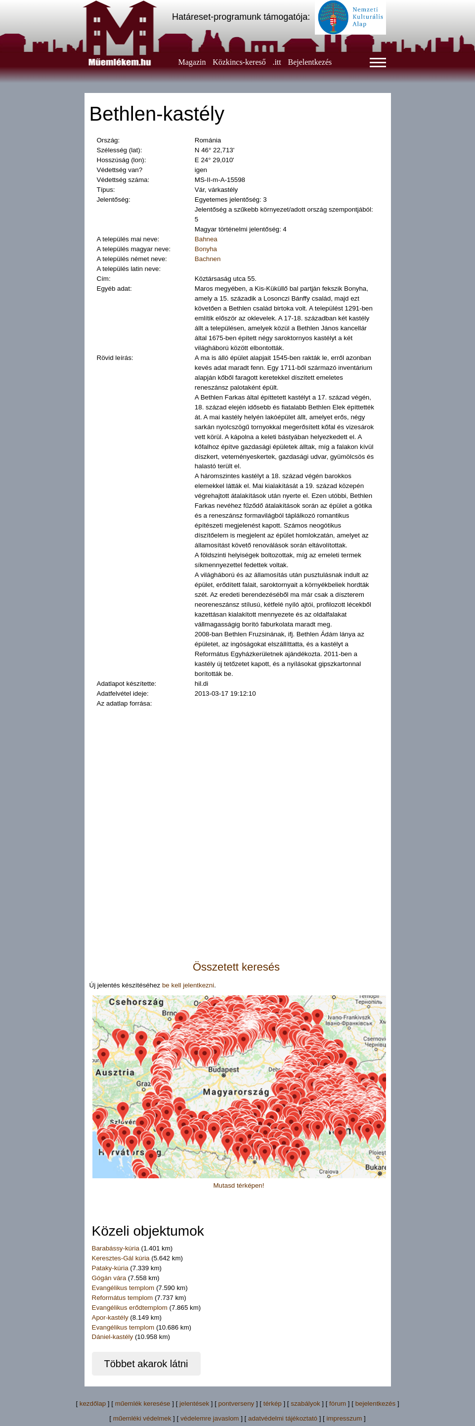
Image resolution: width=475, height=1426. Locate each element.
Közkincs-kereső (239, 62)
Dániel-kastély (112, 1336)
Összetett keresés (236, 967)
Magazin (192, 62)
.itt (276, 62)
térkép (272, 1403)
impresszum (344, 1418)
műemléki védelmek (142, 1418)
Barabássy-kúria (115, 1248)
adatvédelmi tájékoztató (282, 1418)
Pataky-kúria (110, 1268)
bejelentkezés (375, 1403)
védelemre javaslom (209, 1418)
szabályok (305, 1403)
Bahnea (206, 239)
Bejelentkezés (310, 62)
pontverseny (236, 1403)
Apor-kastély (110, 1317)
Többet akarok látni (146, 1363)
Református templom (122, 1297)
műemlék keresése (143, 1403)
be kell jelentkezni (188, 985)
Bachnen (208, 259)
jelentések (194, 1403)
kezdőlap (93, 1403)
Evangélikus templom (123, 1288)
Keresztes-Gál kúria (121, 1258)
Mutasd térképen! (239, 1185)
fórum (337, 1403)
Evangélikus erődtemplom (130, 1307)
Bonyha (206, 249)
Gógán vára (109, 1278)
